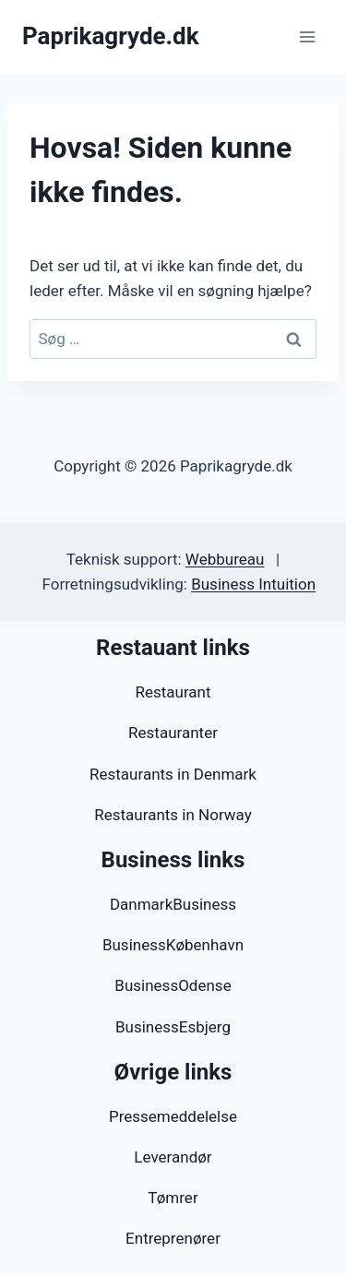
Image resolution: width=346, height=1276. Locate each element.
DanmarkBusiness (173, 904)
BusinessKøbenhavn (173, 945)
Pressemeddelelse (173, 1116)
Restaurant (172, 692)
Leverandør (172, 1157)
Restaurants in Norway (172, 814)
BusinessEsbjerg (173, 1027)
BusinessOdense (172, 985)
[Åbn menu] (307, 36)
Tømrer (172, 1197)
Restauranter (173, 732)
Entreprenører (173, 1238)
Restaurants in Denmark (173, 774)
